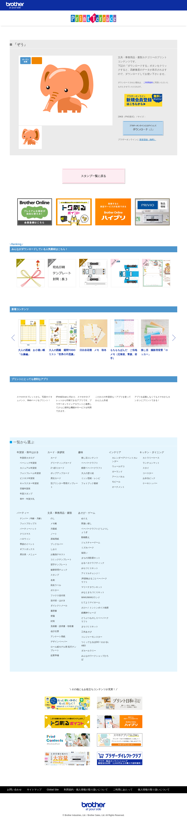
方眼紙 (54, 537)
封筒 (53, 629)
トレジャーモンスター (91, 645)
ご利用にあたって (123, 797)
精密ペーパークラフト (91, 476)
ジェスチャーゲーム (90, 550)
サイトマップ (34, 797)
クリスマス (25, 542)
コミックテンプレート (61, 567)
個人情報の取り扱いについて (154, 797)
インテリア (115, 460)
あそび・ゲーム (86, 520)
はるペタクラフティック (92, 571)
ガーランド (117, 479)
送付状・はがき (58, 608)
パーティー (23, 520)
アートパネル (118, 485)
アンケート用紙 (58, 644)
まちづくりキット (89, 635)
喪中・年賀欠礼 (27, 507)
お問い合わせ (14, 797)
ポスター (55, 598)
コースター (148, 481)
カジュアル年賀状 (28, 476)
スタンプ (55, 583)
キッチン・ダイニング (152, 460)
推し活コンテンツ (89, 466)
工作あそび (86, 640)
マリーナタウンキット (91, 595)
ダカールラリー (88, 659)
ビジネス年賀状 (27, 486)
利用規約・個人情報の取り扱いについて (86, 797)
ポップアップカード (60, 481)
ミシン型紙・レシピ (90, 486)
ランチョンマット (151, 471)
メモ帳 (54, 531)
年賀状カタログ (27, 466)
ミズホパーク (87, 555)
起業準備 (55, 663)
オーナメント (118, 495)
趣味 (80, 460)
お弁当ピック (149, 486)
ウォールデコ (118, 474)
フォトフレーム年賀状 (30, 481)
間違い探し (86, 531)
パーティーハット (28, 537)
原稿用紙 (55, 547)
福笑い (84, 561)
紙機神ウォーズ (88, 621)
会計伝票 (55, 639)
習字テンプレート (59, 573)
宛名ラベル (56, 593)
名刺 (53, 588)
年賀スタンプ (26, 501)
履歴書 (54, 619)
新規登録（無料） (147, 139)
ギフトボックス (27, 557)
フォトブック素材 (89, 491)
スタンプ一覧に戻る (93, 176)
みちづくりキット (89, 576)
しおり (54, 557)
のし (53, 526)
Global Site (53, 797)
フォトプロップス (28, 531)
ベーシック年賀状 (28, 471)
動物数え (85, 545)
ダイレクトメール (59, 614)
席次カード (56, 486)
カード (54, 466)
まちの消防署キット (90, 566)
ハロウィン (25, 547)
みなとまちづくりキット (92, 600)
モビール (116, 490)
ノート (54, 542)
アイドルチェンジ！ (90, 581)
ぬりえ (84, 526)
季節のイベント (27, 552)
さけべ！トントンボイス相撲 (95, 616)
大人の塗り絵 (87, 481)
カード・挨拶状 (56, 460)
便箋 (53, 624)
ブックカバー (57, 552)
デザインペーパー (59, 649)
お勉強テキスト (58, 562)
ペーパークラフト (89, 471)
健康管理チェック (59, 578)
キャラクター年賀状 (29, 491)
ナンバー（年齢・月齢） (31, 526)
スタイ (146, 476)
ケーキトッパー (150, 491)
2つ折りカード (57, 476)
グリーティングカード (61, 471)
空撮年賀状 (25, 496)
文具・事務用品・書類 (59, 520)
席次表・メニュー (28, 562)
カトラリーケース (151, 466)
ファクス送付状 (58, 603)
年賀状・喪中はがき (28, 460)
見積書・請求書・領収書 (62, 634)
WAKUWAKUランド (90, 605)
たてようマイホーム (90, 610)
